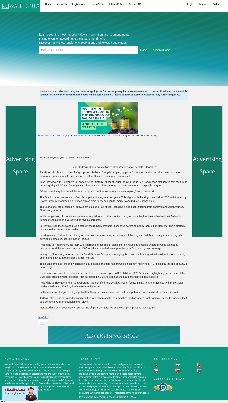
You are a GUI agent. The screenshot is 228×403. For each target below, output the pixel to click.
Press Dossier (44, 135)
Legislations (78, 4)
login (190, 4)
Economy (78, 135)
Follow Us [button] (219, 4)
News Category (62, 135)
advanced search (161, 50)
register (203, 4)
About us (62, 4)
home (48, 4)
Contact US (135, 4)
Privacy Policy (116, 4)
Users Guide (97, 4)
